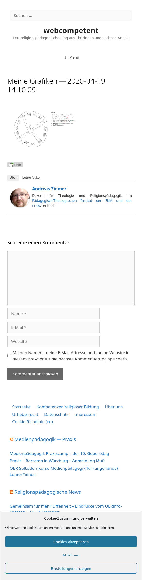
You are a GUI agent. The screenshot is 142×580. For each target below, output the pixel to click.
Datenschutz (56, 414)
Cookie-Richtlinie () (32, 421)
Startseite (21, 407)
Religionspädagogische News (47, 492)
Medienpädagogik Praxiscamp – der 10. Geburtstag (59, 453)
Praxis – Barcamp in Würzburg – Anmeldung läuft (57, 460)
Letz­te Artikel (31, 177)
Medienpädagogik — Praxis (45, 439)
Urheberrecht (25, 414)
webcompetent (71, 30)
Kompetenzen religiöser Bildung (67, 407)
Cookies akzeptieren (71, 541)
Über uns (114, 407)
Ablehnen (71, 555)
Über (13, 177)
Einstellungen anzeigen (71, 568)
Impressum (85, 414)
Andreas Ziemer (49, 188)
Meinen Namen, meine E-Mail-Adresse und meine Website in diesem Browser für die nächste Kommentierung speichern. (71, 356)
